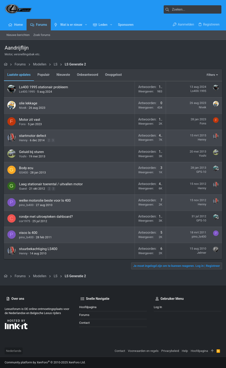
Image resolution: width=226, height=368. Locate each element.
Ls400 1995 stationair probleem (44, 87)
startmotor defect (33, 136)
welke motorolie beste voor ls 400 (46, 200)
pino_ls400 (27, 205)
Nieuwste (64, 75)
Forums (84, 315)
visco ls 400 (29, 233)
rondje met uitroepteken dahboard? (47, 217)
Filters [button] (210, 75)
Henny (24, 140)
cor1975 (25, 221)
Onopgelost (114, 75)
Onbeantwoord (88, 75)
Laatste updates (19, 75)
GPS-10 (200, 172)
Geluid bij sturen (32, 152)
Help (185, 351)
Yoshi (23, 156)
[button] (86, 24)
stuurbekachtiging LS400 (39, 249)
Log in (158, 307)
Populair (44, 75)
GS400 (24, 172)
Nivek (23, 107)
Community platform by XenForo (45, 362)
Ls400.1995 (28, 91)
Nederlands (13, 351)
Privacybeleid (170, 351)
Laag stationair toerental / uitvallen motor (52, 184)
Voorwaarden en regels (143, 351)
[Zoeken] (192, 9)
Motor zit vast (30, 120)
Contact (84, 322)
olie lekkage (29, 103)
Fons (23, 124)
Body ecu (27, 168)
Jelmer (200, 252)
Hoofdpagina (87, 307)
